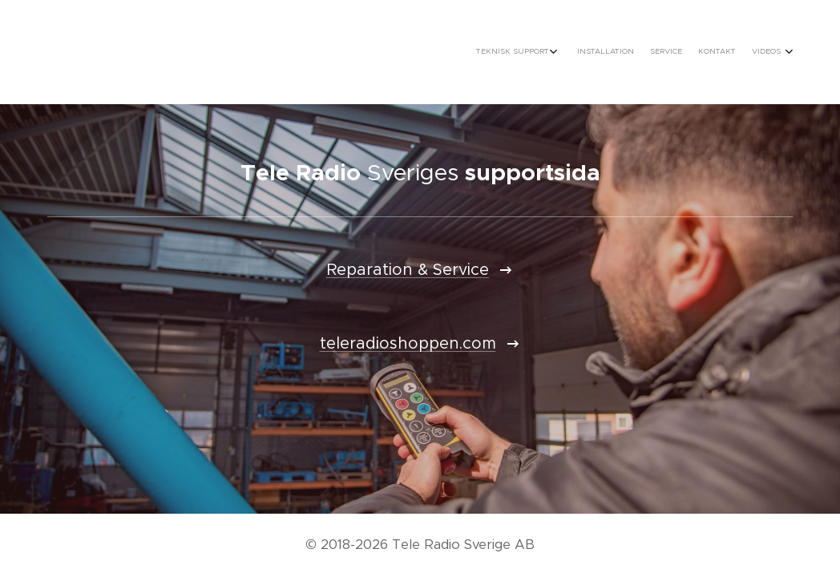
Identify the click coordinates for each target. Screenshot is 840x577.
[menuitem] (713, 52)
